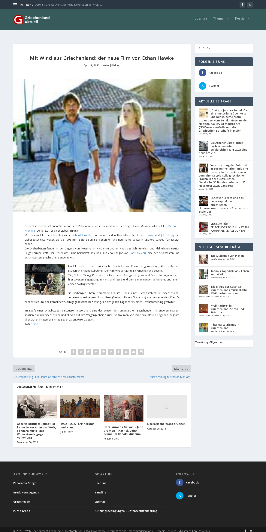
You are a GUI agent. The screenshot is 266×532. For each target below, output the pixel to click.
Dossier (240, 21)
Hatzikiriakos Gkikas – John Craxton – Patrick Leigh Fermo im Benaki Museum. (123, 427)
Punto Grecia (21, 507)
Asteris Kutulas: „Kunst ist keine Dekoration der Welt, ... (68, 4)
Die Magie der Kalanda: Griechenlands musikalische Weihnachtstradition (229, 286)
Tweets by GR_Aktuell (209, 339)
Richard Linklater (82, 231)
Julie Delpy (168, 231)
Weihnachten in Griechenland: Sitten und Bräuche (227, 305)
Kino (35, 320)
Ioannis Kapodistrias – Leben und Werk (230, 269)
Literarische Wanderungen (166, 420)
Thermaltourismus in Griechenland (225, 322)
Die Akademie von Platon (227, 252)
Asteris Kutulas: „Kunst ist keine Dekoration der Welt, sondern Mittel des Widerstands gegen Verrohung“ (36, 427)
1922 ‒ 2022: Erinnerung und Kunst (77, 422)
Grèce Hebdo (21, 498)
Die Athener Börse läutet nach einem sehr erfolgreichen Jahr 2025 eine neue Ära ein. (223, 145)
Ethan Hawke (146, 231)
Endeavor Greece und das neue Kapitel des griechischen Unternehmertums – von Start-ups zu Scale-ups (224, 201)
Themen (219, 21)
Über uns (201, 21)
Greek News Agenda (26, 489)
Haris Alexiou (137, 249)
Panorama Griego (24, 479)
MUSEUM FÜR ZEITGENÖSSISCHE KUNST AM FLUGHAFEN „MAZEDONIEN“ (229, 224)
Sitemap (100, 498)
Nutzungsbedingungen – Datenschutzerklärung (126, 507)
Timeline (100, 489)
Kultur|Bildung (111, 62)
